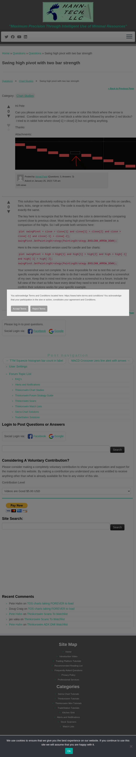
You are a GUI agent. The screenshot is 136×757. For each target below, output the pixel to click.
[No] (131, 746)
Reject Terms (38, 308)
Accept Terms (19, 308)
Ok (69, 751)
